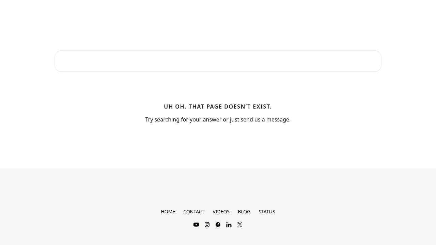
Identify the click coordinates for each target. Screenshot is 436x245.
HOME (168, 211)
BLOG (244, 211)
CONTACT (193, 211)
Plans (336, 11)
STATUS (267, 211)
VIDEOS (221, 211)
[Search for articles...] (218, 61)
